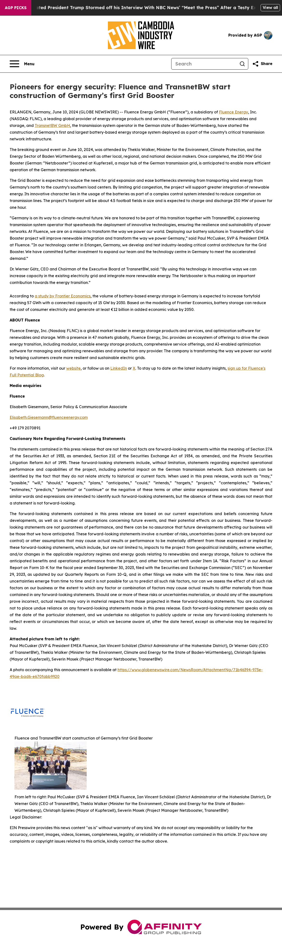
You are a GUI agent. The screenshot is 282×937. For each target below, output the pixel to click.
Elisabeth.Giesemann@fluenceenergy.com (49, 417)
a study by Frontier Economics (63, 296)
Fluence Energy (233, 112)
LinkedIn (118, 368)
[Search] (203, 63)
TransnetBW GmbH (52, 125)
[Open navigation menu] (22, 64)
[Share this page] (262, 64)
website (73, 368)
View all (270, 7)
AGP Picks (15, 7)
